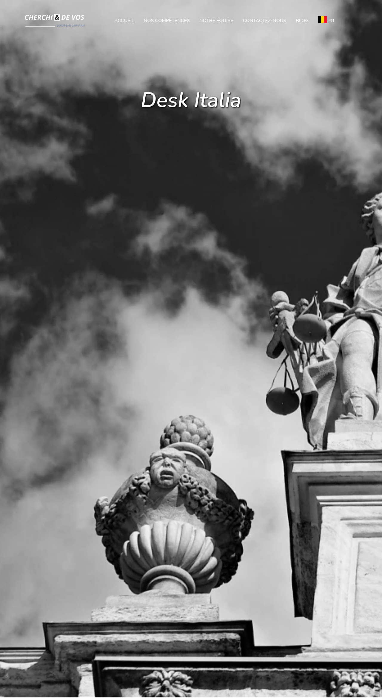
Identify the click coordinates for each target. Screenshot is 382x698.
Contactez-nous (264, 20)
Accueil (124, 20)
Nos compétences (167, 20)
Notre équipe (216, 20)
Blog (302, 20)
